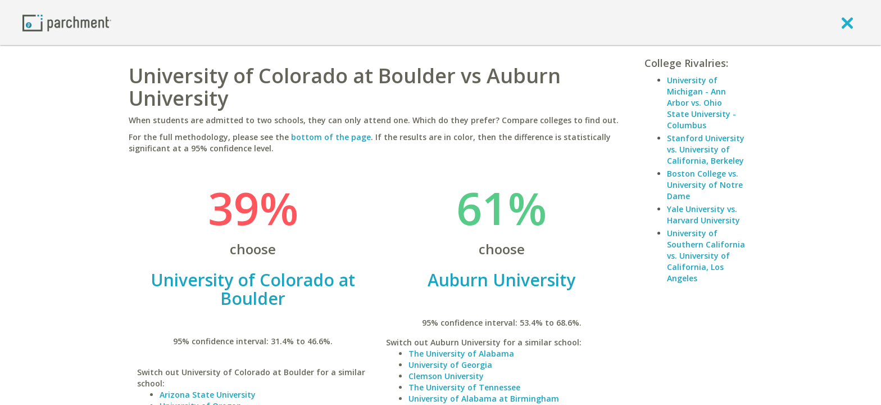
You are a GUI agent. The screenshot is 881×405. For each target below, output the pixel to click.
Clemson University (446, 376)
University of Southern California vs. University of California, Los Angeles (706, 256)
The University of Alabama (461, 353)
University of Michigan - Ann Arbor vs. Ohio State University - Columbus (701, 102)
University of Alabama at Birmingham (483, 398)
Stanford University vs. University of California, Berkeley (705, 149)
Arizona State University (208, 394)
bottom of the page (331, 137)
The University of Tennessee (464, 387)
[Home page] (66, 22)
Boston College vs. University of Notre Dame (705, 184)
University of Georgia (450, 364)
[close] (847, 22)
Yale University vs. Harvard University (703, 215)
